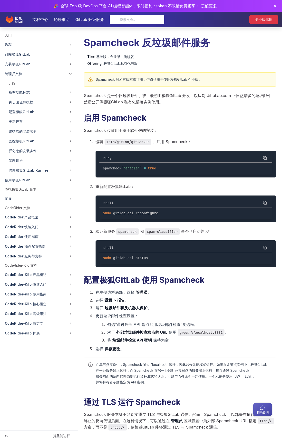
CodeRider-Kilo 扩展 (22, 333)
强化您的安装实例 (23, 151)
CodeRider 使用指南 (22, 237)
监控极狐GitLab (22, 141)
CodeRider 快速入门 (22, 227)
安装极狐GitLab (18, 64)
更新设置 (16, 121)
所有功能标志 (19, 92)
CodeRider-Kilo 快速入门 (26, 284)
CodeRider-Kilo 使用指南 (26, 294)
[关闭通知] (275, 6)
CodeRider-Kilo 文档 (21, 265)
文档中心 (40, 19)
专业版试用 (263, 19)
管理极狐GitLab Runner (28, 170)
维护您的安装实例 (23, 131)
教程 (8, 44)
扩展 (8, 198)
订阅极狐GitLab (18, 54)
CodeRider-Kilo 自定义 (24, 323)
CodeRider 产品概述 (22, 217)
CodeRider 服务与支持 (23, 256)
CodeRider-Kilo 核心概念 (26, 304)
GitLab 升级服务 (89, 19)
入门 (8, 35)
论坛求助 (61, 19)
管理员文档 (13, 74)
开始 (12, 83)
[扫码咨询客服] (262, 409)
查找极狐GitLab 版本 (20, 189)
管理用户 (16, 160)
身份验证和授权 (21, 102)
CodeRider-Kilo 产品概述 (26, 275)
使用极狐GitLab (18, 180)
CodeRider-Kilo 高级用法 (26, 314)
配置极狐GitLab (22, 112)
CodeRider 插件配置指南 (25, 246)
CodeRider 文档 (17, 208)
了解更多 (209, 5)
